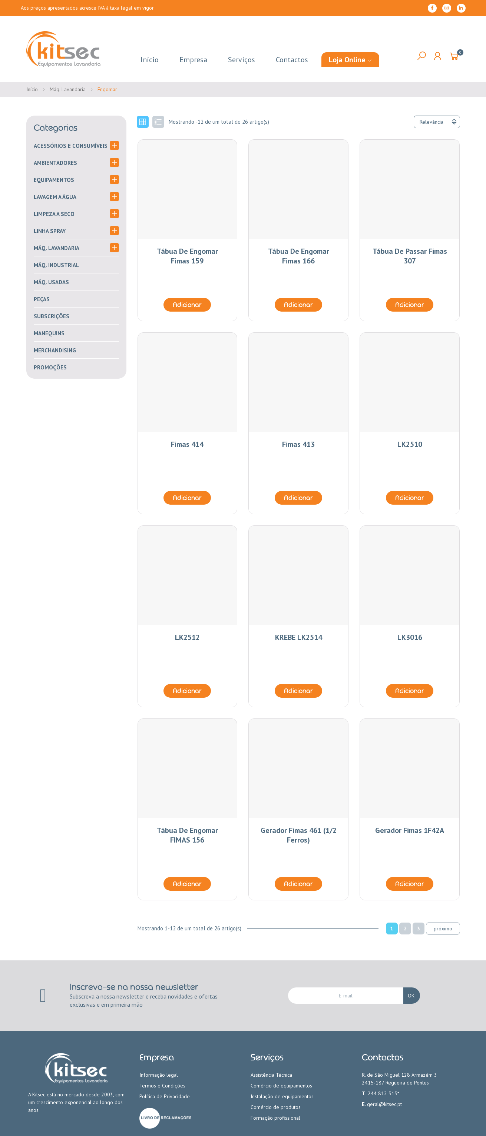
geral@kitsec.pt (384, 1104)
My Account (437, 56)
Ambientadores (55, 162)
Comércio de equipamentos (281, 1085)
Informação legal (158, 1075)
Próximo (443, 928)
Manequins (49, 333)
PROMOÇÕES (50, 367)
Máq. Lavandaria (56, 248)
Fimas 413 (298, 444)
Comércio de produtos (276, 1107)
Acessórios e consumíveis (71, 145)
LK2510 (409, 444)
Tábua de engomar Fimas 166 (298, 256)
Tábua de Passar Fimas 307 (410, 256)
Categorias (55, 128)
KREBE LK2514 (298, 637)
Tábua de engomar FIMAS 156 (187, 835)
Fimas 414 (187, 444)
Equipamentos (54, 179)
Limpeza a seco (54, 213)
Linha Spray (50, 231)
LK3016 (409, 637)
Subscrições (51, 316)
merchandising (55, 350)
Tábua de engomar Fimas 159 (187, 256)
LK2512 (187, 637)
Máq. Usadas (51, 282)
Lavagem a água (55, 196)
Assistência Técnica (271, 1075)
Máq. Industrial (56, 265)
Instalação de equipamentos (282, 1096)
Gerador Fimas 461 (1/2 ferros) (299, 835)
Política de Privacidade (164, 1096)
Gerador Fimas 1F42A (409, 830)
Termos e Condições (162, 1085)
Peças (42, 299)
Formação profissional (275, 1118)
